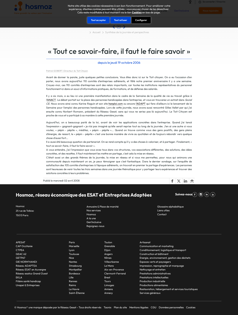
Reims (72, 285)
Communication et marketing (156, 246)
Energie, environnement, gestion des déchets (165, 257)
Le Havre (74, 289)
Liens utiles (163, 210)
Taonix (107, 307)
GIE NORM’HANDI (26, 261)
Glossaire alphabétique (170, 206)
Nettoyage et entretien (152, 269)
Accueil (96, 32)
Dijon (107, 250)
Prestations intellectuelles (154, 277)
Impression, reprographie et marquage (162, 265)
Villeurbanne (111, 261)
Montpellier (75, 269)
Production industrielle (152, 281)
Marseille (74, 246)
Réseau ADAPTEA (26, 265)
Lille (71, 277)
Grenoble (109, 246)
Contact (162, 214)
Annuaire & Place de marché (103, 206)
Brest (107, 277)
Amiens (108, 289)
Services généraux (150, 292)
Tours (107, 281)
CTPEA (20, 250)
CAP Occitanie (24, 246)
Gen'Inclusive (94, 222)
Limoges (109, 285)
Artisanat (145, 242)
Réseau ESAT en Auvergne (31, 269)
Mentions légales (138, 307)
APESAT (20, 242)
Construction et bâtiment (154, 254)
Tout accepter (98, 20)
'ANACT (51, 99)
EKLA (19, 277)
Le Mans (109, 265)
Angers (108, 254)
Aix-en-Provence (114, 269)
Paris (72, 242)
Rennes (73, 281)
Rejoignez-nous (95, 226)
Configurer (141, 20)
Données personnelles (171, 307)
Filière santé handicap (28, 281)
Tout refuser (120, 20)
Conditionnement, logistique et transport (163, 250)
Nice (71, 257)
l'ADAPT (141, 103)
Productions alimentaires (154, 285)
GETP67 (20, 257)
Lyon (71, 250)
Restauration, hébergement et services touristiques (169, 289)
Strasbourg (75, 265)
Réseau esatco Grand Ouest (32, 273)
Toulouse (74, 254)
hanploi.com (116, 103)
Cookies (137, 12)
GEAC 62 (21, 254)
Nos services (94, 210)
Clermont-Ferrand (115, 273)
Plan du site (120, 307)
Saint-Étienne (77, 292)
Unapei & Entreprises (27, 285)
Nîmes (107, 257)
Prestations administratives (155, 273)
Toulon (108, 242)
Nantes (73, 261)
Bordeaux (74, 273)
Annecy (108, 292)
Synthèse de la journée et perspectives (127, 32)
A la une (91, 218)
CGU (153, 307)
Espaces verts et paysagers (155, 261)
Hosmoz (91, 214)
